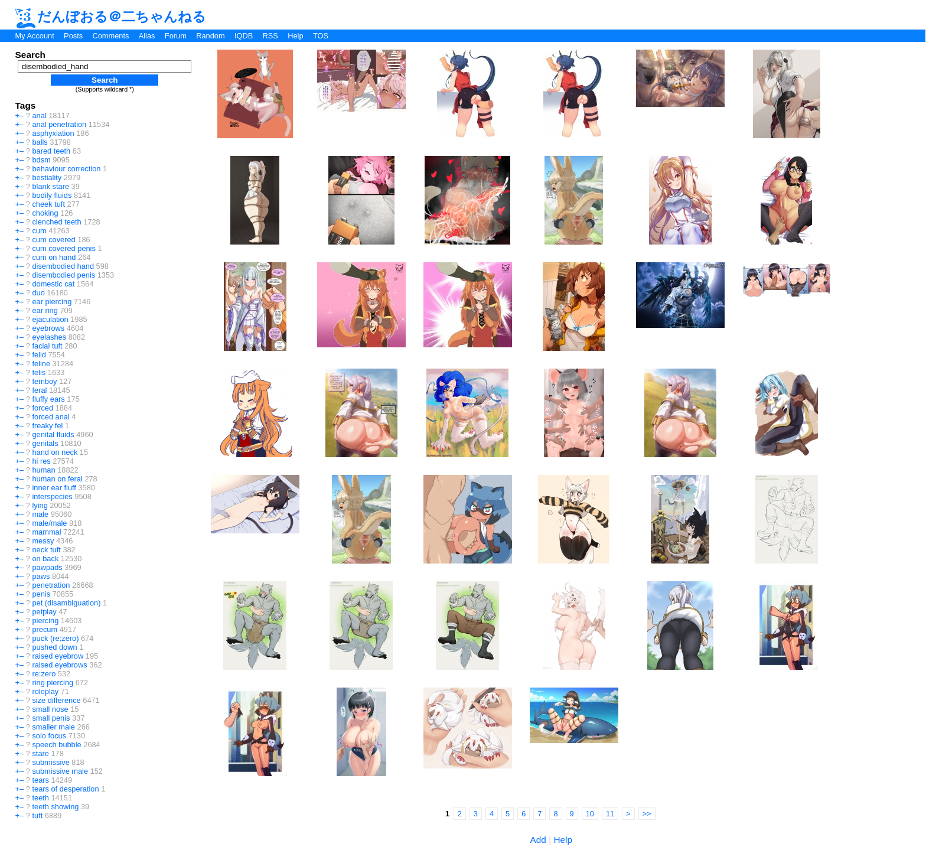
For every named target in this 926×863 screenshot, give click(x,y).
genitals (45, 443)
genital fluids (53, 434)
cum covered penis (63, 248)
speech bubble (56, 744)
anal (39, 115)
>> (647, 813)
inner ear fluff (54, 487)
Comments (110, 35)
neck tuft (46, 549)
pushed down (54, 647)
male (40, 514)
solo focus (49, 735)
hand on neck (54, 452)
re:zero (44, 673)
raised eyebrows (59, 664)
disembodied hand (63, 266)
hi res (41, 461)
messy (43, 540)
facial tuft (47, 345)
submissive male (60, 771)
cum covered (53, 239)
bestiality (46, 177)
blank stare (50, 186)
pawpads (47, 567)
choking (45, 213)
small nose (50, 709)
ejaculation (50, 319)
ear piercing (51, 301)
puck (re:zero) (55, 638)
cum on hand (54, 257)
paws (41, 576)
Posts (73, 35)
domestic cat (53, 283)
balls (39, 142)
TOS (320, 35)
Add (538, 840)
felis (38, 372)
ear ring (44, 310)
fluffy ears (48, 399)
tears (40, 780)
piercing (45, 620)
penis (41, 594)
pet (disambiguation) (66, 602)
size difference (56, 700)
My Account (34, 35)
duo (38, 292)
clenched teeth (56, 221)
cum (39, 230)
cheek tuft (48, 204)
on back (45, 558)
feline (41, 363)
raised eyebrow (57, 656)
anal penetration (59, 124)
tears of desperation (65, 788)
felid (38, 354)
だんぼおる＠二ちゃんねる (111, 16)
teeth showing (55, 806)
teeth (40, 797)
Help (295, 35)
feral (39, 390)
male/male (49, 523)
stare (40, 753)
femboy (44, 381)
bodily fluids (51, 195)
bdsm (41, 159)
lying (39, 505)
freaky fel (47, 425)
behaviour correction (66, 168)
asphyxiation (53, 133)
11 (610, 813)
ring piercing (52, 682)
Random (210, 35)
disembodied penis (63, 275)
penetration (51, 585)
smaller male (53, 726)
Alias (147, 35)
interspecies (52, 496)
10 (590, 813)
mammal (46, 531)
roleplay (45, 691)
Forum (176, 35)
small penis (51, 718)
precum (44, 629)
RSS (270, 35)
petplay (44, 611)
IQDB (243, 35)
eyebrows (48, 328)
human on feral (57, 478)
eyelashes (49, 337)
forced (42, 407)
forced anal (50, 416)
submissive (50, 762)
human (43, 469)
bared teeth (51, 150)
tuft (37, 815)
